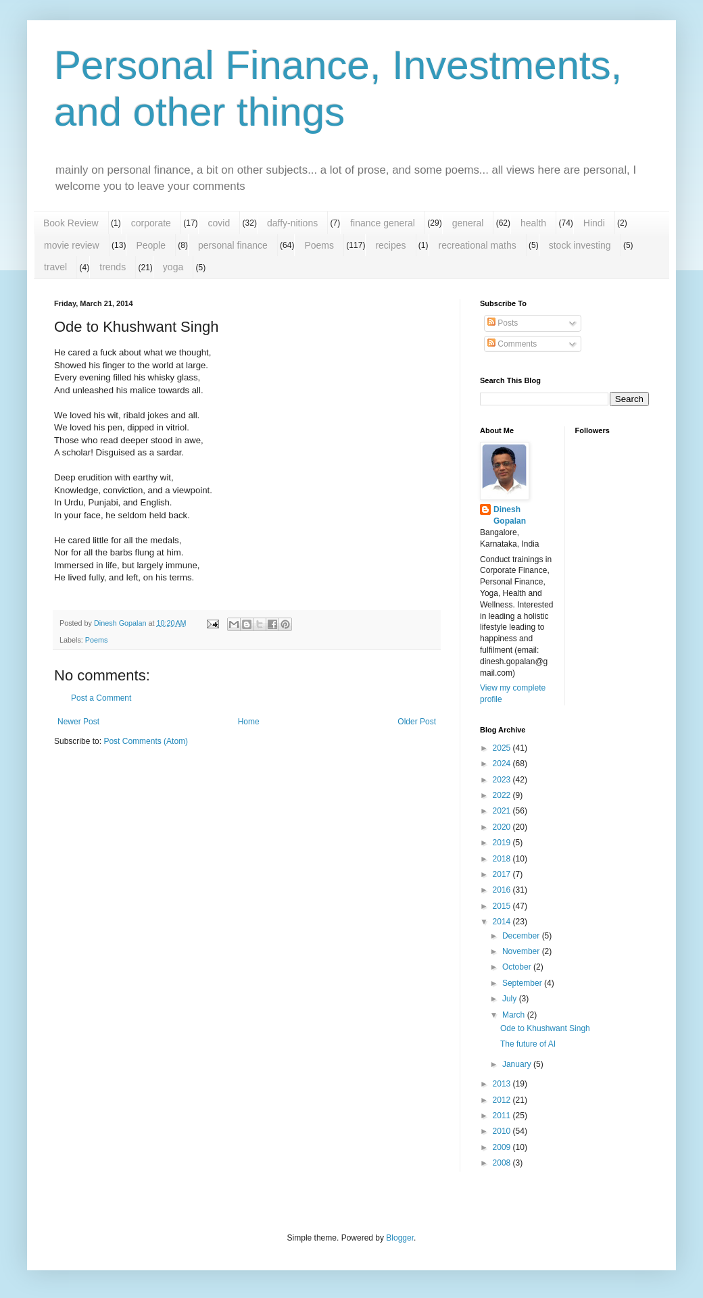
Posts (502, 323)
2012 (503, 1100)
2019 (503, 842)
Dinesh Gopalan (509, 515)
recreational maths (477, 245)
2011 (503, 1115)
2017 (503, 874)
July (510, 998)
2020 (503, 827)
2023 (503, 779)
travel (55, 266)
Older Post (416, 721)
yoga (173, 266)
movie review (71, 245)
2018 (503, 859)
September (523, 983)
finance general (382, 223)
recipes (390, 245)
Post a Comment (101, 698)
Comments (512, 344)
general (468, 223)
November (522, 951)
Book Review (71, 223)
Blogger (400, 1238)
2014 (503, 921)
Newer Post (78, 721)
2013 (503, 1084)
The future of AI (528, 1044)
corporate (151, 223)
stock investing (580, 245)
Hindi (594, 223)
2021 (503, 811)
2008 (503, 1163)
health (533, 223)
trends (112, 266)
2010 (503, 1131)
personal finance (233, 245)
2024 (503, 763)
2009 (503, 1147)
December (522, 936)
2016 (503, 890)
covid (219, 223)
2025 (503, 748)
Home (249, 721)
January (517, 1064)
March (514, 1015)
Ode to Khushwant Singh (545, 1028)
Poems (319, 245)
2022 (503, 795)
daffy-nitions (292, 223)
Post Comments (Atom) (145, 741)
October (517, 967)
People (151, 245)
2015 (503, 906)
